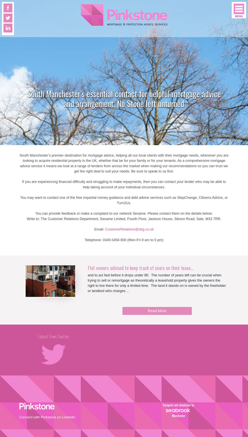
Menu (239, 16)
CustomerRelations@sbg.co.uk (129, 229)
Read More (157, 311)
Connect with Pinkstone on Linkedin (47, 417)
